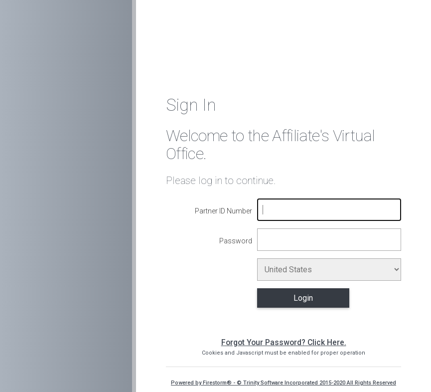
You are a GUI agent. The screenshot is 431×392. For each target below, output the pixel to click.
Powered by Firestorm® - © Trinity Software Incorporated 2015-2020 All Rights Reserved (283, 383)
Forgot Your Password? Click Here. (284, 342)
